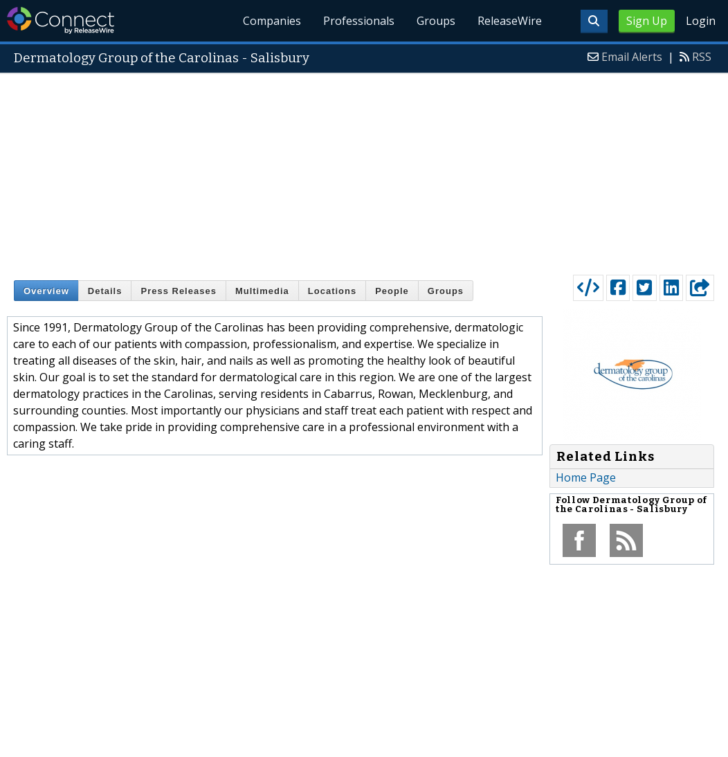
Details (105, 291)
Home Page (586, 477)
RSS (701, 56)
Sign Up (646, 20)
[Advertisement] (364, 171)
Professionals (359, 20)
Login (701, 20)
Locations (332, 291)
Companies (273, 20)
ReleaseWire (509, 20)
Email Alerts (631, 56)
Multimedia (262, 291)
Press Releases (178, 291)
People (392, 291)
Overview (46, 291)
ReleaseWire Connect (60, 20)
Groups (436, 20)
